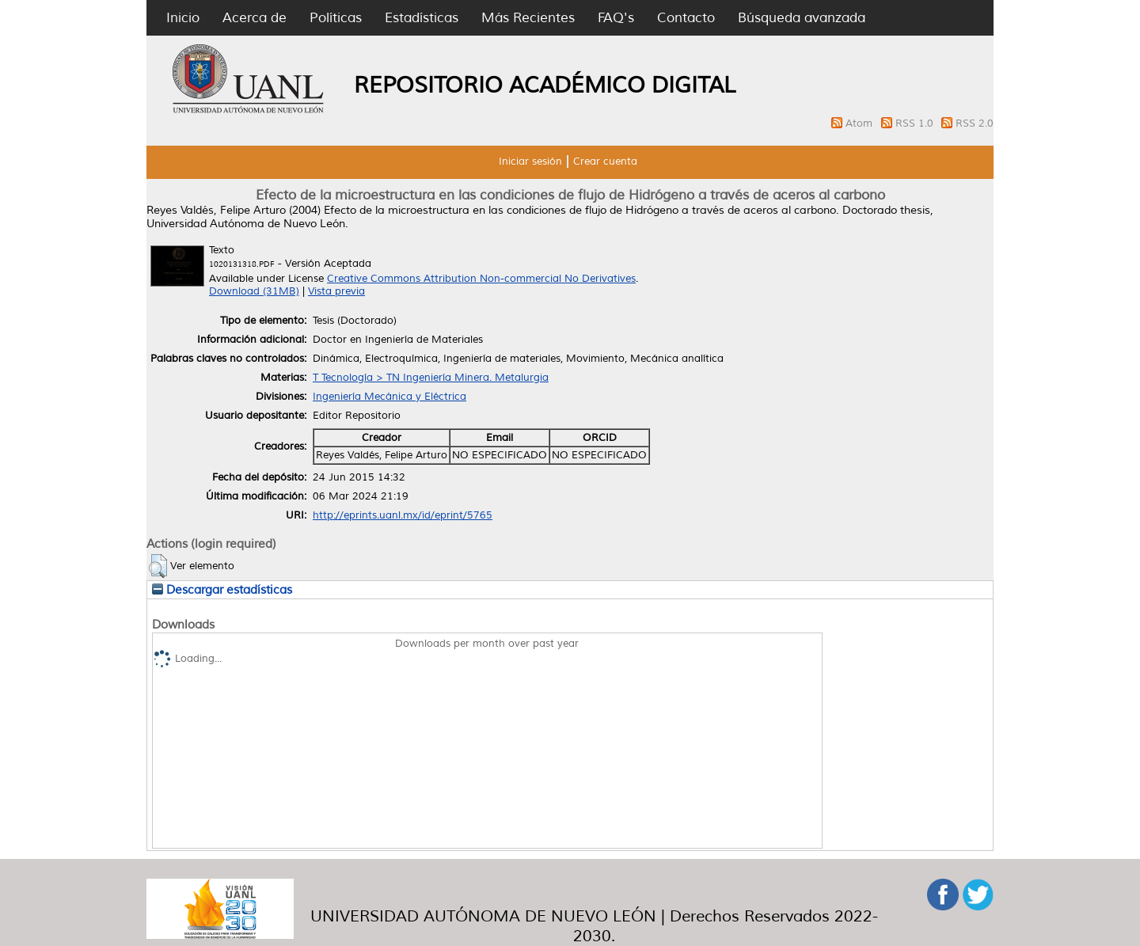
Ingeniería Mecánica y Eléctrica (389, 396)
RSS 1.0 (916, 123)
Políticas (336, 17)
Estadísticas (421, 17)
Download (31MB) (254, 291)
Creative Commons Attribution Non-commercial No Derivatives (481, 278)
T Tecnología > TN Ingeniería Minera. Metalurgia (431, 377)
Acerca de (254, 17)
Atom (861, 123)
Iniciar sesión (530, 161)
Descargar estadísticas (222, 590)
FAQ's (616, 17)
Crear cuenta (605, 161)
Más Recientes (528, 17)
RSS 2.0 (975, 123)
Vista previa (336, 291)
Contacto (686, 17)
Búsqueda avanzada (801, 17)
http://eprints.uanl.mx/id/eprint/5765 (402, 515)
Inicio (183, 17)
